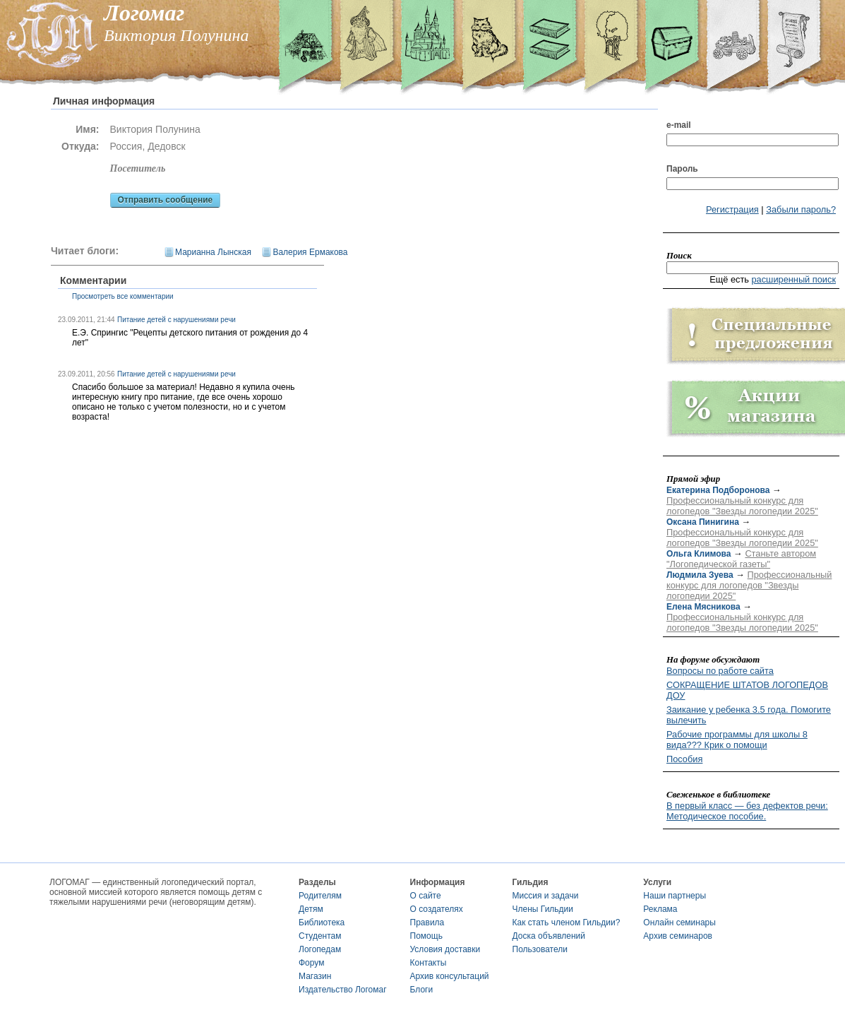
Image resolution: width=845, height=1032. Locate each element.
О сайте (425, 896)
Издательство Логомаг (343, 990)
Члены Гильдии (543, 909)
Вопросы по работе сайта (720, 670)
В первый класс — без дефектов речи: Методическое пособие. (747, 811)
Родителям (320, 896)
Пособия (684, 759)
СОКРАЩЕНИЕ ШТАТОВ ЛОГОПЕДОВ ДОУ (747, 690)
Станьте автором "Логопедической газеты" (741, 558)
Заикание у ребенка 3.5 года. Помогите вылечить (748, 714)
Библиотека (321, 922)
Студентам (320, 936)
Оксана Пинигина (702, 522)
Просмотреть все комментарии (123, 296)
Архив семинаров (677, 936)
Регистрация (732, 209)
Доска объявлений (549, 936)
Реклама (660, 909)
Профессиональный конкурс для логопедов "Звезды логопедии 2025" (742, 505)
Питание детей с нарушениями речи (176, 320)
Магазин (315, 976)
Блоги (421, 990)
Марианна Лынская (213, 252)
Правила (427, 922)
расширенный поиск (793, 279)
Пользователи (540, 949)
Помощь (426, 936)
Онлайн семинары (679, 922)
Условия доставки (445, 949)
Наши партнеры (674, 896)
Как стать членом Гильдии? (567, 922)
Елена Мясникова (703, 607)
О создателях (436, 909)
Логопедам (320, 949)
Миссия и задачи (546, 896)
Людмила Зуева (699, 575)
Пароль (682, 169)
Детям (311, 909)
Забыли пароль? (801, 209)
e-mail (678, 125)
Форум (311, 963)
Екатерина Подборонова (717, 490)
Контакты (428, 963)
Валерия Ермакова (309, 252)
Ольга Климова (698, 554)
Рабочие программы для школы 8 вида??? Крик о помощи (737, 739)
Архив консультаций (449, 976)
